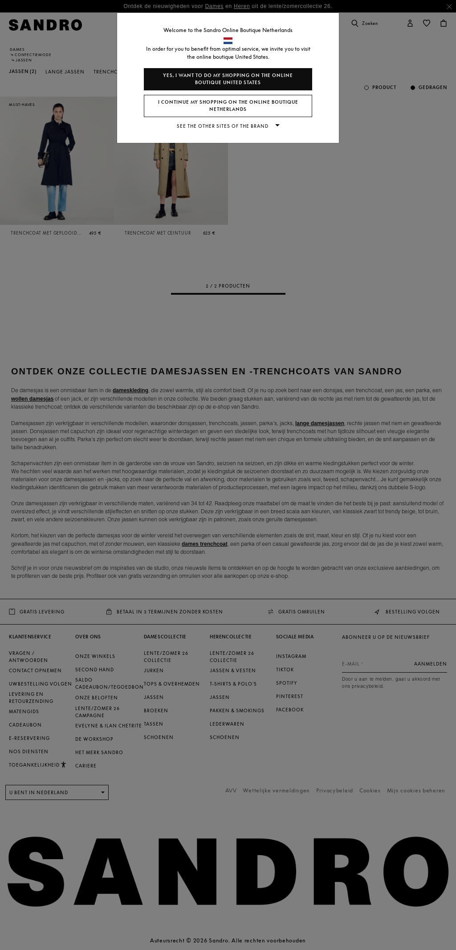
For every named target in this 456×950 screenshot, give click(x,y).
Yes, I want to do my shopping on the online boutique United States (228, 79)
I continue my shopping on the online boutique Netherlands (228, 105)
